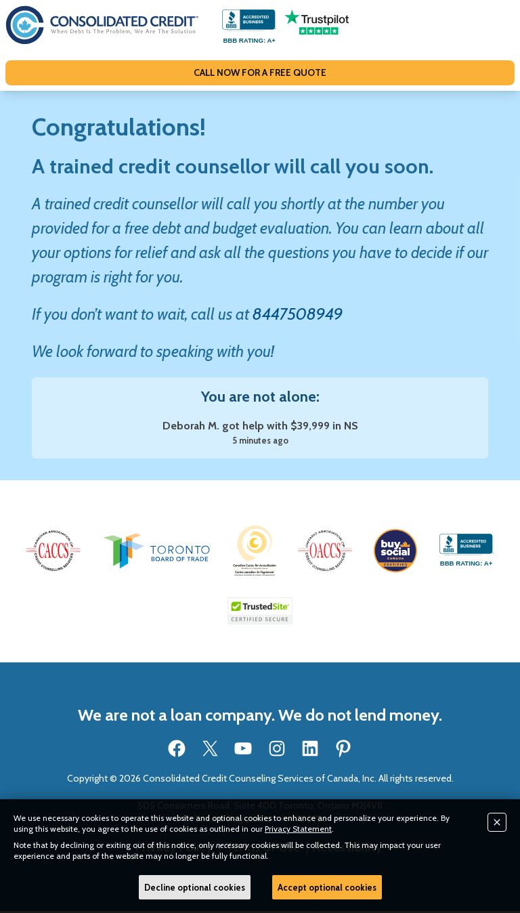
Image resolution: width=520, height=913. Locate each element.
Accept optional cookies (327, 887)
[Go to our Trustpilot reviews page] (316, 22)
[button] (81, 550)
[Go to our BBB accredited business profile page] (249, 27)
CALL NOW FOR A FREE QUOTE (260, 72)
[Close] (497, 822)
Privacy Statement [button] (298, 829)
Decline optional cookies (194, 887)
